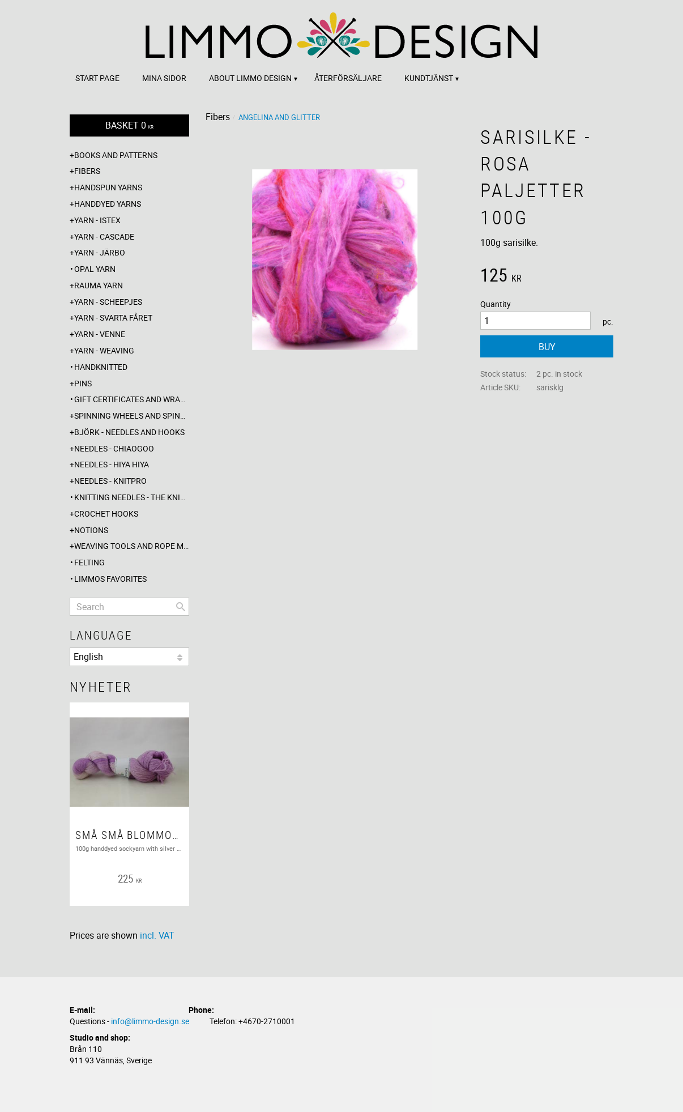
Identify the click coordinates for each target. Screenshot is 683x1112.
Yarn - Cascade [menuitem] (104, 236)
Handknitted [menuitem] (100, 366)
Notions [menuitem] (91, 530)
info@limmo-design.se (150, 1021)
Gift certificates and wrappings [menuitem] (131, 399)
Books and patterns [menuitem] (115, 155)
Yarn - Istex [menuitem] (97, 220)
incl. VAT (157, 935)
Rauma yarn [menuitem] (98, 285)
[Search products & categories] (129, 607)
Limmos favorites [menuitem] (110, 578)
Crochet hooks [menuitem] (106, 513)
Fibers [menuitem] (87, 170)
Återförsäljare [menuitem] (348, 78)
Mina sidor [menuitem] (164, 78)
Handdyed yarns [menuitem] (107, 203)
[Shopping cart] (129, 125)
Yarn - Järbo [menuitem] (99, 252)
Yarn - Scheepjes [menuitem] (108, 301)
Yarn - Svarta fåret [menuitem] (113, 317)
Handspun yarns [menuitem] (108, 187)
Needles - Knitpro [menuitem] (110, 480)
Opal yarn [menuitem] (95, 268)
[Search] (180, 606)
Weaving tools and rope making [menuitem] (131, 545)
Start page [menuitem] (97, 78)
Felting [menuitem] (89, 562)
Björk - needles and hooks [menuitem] (129, 432)
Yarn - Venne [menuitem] (99, 334)
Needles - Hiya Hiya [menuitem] (111, 464)
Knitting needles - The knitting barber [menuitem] (131, 497)
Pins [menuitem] (83, 383)
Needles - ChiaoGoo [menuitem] (114, 448)
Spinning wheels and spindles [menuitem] (131, 415)
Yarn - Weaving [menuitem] (104, 350)
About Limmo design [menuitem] (250, 78)
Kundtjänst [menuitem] (428, 78)
